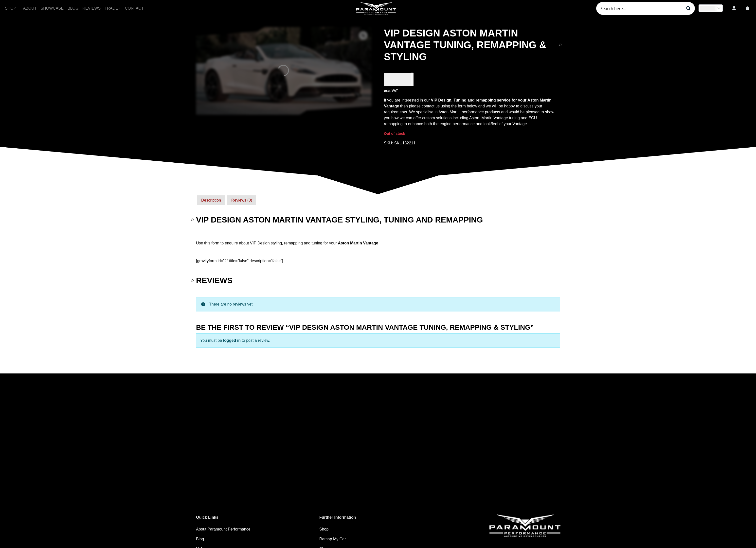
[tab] (211, 200)
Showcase (52, 8)
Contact (134, 8)
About (29, 8)
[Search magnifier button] (688, 8)
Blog (73, 8)
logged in (232, 340)
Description (211, 200)
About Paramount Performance (223, 529)
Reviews (91, 8)
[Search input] (640, 8)
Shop (10, 8)
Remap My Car (332, 539)
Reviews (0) (241, 200)
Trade (111, 8)
